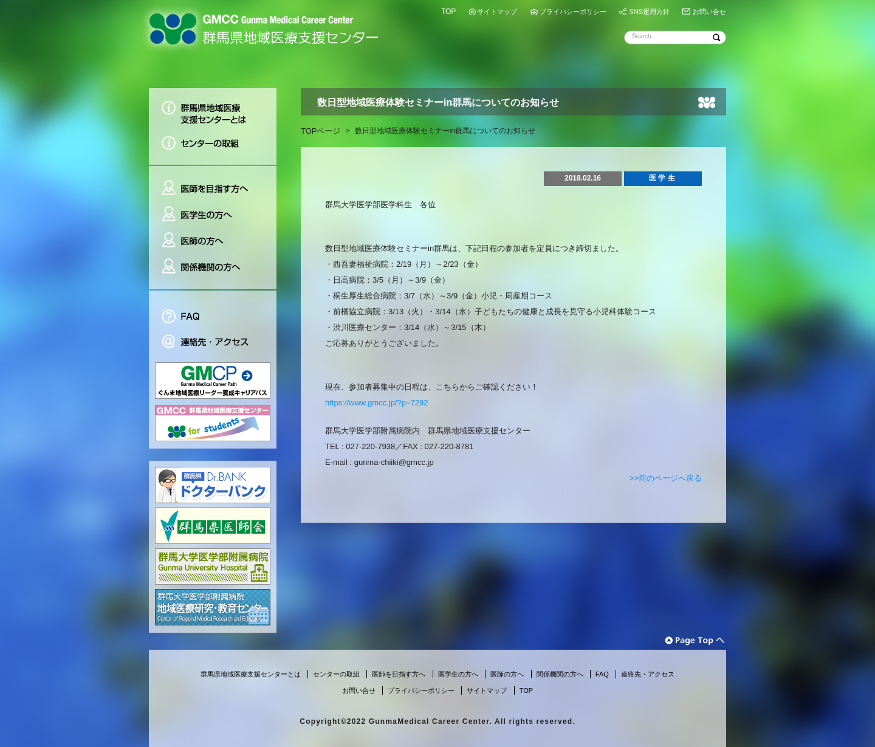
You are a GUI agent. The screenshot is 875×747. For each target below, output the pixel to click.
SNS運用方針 (649, 11)
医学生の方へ (212, 215)
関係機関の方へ (212, 271)
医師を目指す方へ (212, 183)
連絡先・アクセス (212, 343)
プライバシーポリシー (573, 11)
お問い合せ (709, 11)
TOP (448, 11)
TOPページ (321, 131)
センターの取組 (212, 147)
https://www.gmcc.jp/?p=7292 (376, 402)
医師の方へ (212, 241)
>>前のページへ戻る (666, 478)
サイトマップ (497, 11)
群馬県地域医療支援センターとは (212, 109)
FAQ (212, 309)
